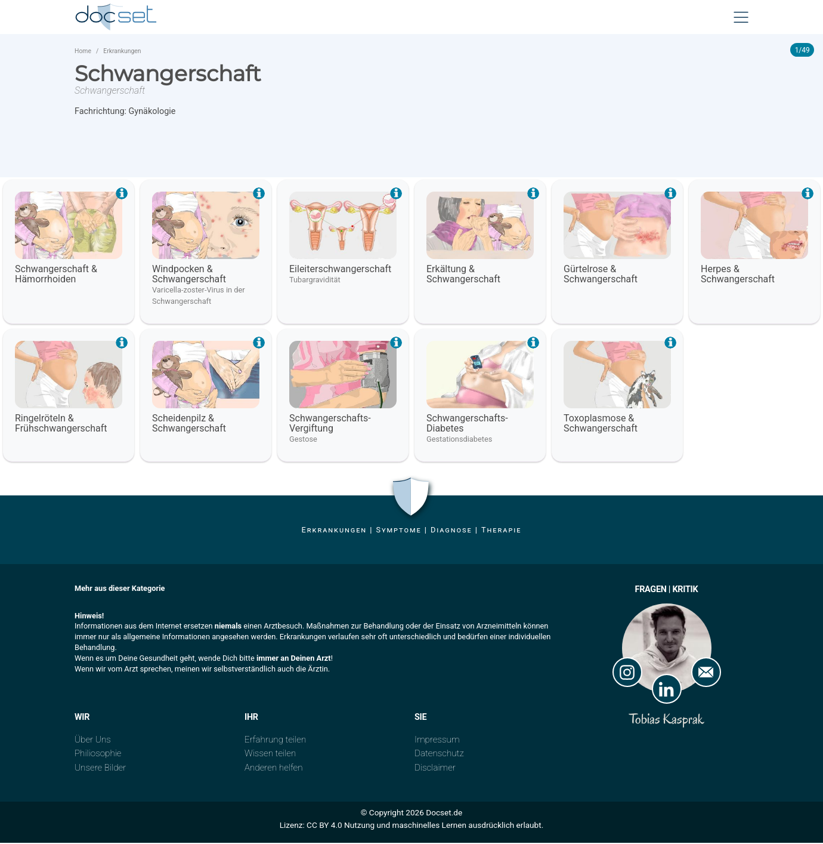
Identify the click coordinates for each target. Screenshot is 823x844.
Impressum (437, 741)
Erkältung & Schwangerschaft (463, 276)
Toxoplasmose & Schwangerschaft (601, 425)
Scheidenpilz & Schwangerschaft (189, 425)
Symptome (398, 531)
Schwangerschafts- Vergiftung (330, 425)
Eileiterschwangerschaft (340, 270)
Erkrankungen (122, 53)
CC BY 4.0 (324, 826)
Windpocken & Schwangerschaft (189, 276)
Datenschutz (439, 755)
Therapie (501, 531)
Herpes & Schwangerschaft (738, 276)
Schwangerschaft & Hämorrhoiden (56, 276)
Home (83, 53)
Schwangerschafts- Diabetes (467, 425)
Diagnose (451, 531)
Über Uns (93, 741)
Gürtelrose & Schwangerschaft (601, 276)
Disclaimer (435, 768)
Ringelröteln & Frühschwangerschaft (61, 425)
